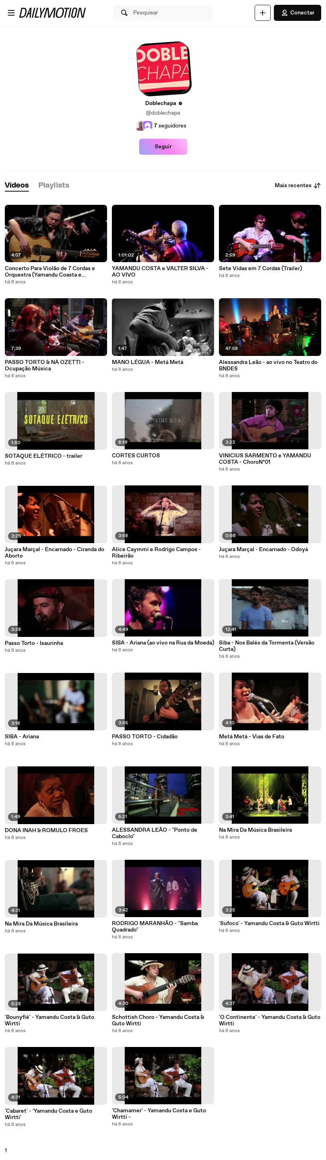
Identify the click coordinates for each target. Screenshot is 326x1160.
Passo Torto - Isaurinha (34, 643)
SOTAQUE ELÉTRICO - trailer (43, 456)
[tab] (17, 186)
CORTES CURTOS (136, 456)
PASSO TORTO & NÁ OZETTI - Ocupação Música (44, 365)
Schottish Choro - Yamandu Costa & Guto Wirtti (158, 1020)
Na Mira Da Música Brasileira (41, 924)
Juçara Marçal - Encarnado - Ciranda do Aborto (54, 552)
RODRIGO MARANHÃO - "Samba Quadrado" (155, 926)
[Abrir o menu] (11, 13)
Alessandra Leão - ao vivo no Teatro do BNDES (268, 365)
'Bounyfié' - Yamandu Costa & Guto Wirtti (49, 1020)
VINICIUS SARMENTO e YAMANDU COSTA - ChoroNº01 (265, 459)
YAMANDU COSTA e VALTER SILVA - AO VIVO (160, 271)
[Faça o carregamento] (263, 13)
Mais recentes (298, 186)
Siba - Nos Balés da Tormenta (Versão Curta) (266, 646)
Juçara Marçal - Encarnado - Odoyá (263, 549)
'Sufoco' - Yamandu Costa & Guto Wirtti (269, 923)
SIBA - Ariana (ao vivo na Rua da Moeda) (163, 643)
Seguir (163, 146)
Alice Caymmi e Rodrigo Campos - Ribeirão (156, 552)
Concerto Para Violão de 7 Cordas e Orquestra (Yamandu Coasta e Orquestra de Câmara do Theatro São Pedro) (52, 271)
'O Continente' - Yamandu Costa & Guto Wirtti (269, 1020)
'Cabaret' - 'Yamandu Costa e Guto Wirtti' (48, 1114)
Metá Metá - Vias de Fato (251, 737)
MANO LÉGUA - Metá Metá (147, 362)
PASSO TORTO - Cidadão (145, 737)
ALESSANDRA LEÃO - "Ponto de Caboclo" (154, 833)
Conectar (297, 13)
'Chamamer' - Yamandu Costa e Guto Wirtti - (159, 1113)
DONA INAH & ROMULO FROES (46, 830)
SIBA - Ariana (22, 737)
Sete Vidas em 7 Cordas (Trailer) (260, 268)
